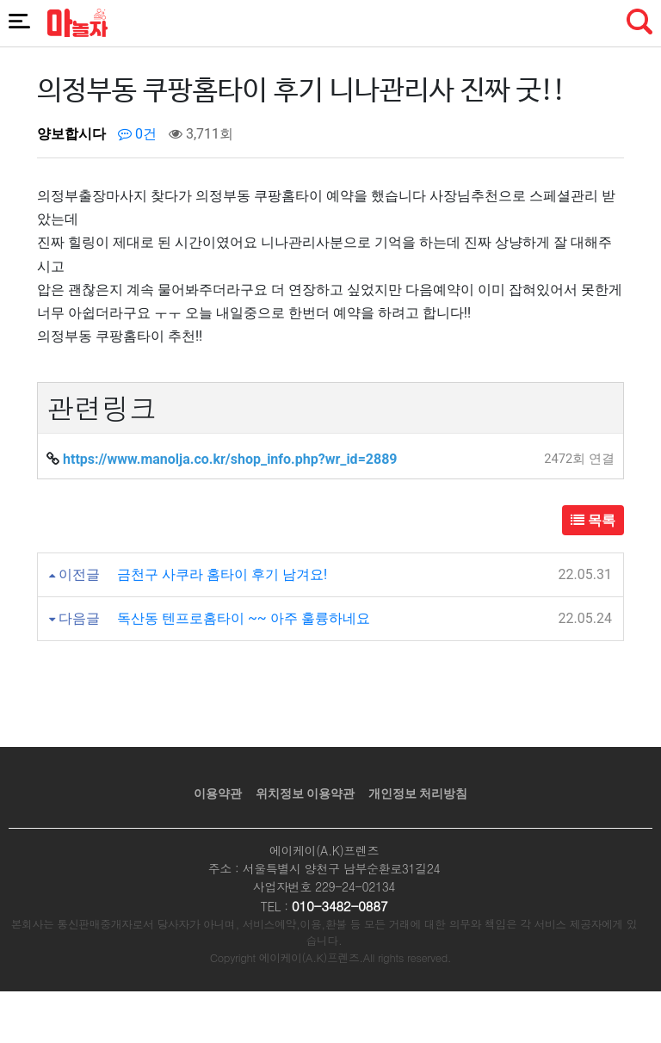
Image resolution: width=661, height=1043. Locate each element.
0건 (137, 134)
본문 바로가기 (0, 0)
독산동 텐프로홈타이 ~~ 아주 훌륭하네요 (243, 618)
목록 (593, 520)
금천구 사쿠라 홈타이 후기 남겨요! (222, 574)
